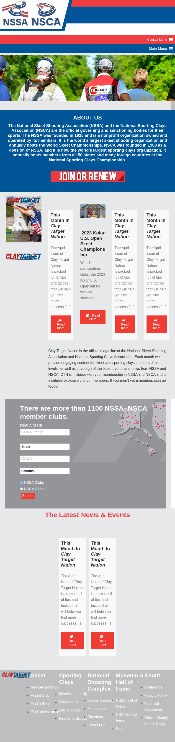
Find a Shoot (41, 704)
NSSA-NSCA (36, 17)
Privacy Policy (155, 695)
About (152, 675)
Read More (93, 317)
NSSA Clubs (34, 483)
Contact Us (97, 725)
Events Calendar (101, 700)
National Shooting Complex (99, 682)
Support (122, 729)
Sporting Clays (70, 678)
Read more (60, 324)
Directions (96, 717)
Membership (98, 709)
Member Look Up (45, 687)
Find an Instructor (45, 712)
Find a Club (40, 695)
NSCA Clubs (34, 489)
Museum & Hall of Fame (130, 682)
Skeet (38, 675)
